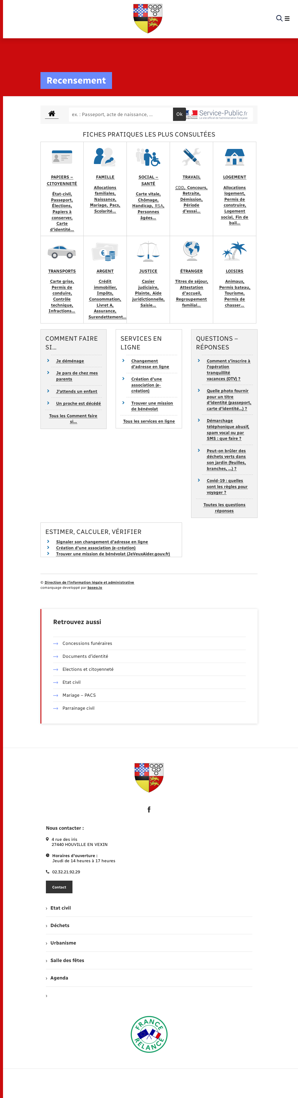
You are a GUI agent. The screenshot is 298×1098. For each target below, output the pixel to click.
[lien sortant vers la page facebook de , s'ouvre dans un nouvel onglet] (149, 809)
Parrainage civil (74, 708)
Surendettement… (107, 317)
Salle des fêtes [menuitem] (65, 960)
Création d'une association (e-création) (146, 385)
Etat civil (67, 682)
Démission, (191, 199)
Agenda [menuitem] (57, 978)
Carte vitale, (148, 194)
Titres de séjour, (191, 281)
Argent (105, 271)
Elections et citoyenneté (83, 669)
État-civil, (62, 194)
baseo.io (95, 587)
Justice (148, 271)
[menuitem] (149, 995)
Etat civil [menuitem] (58, 908)
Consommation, (105, 299)
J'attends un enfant (76, 391)
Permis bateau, (234, 287)
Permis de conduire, (62, 290)
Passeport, (62, 200)
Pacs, (115, 205)
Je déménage (70, 361)
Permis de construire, (235, 202)
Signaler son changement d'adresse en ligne (102, 541)
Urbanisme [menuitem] (61, 943)
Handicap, (143, 205)
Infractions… (62, 311)
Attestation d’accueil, (191, 290)
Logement (234, 177)
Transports (62, 271)
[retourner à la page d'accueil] (148, 19)
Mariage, (99, 205)
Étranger (191, 271)
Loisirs (234, 271)
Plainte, (143, 293)
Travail (191, 177)
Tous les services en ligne (149, 421)
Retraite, (191, 193)
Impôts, (105, 293)
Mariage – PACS (74, 695)
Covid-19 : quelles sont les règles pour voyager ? (227, 486)
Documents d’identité (80, 656)
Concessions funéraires (83, 643)
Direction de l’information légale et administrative (89, 582)
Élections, (62, 205)
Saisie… (148, 305)
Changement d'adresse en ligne (150, 364)
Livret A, (105, 305)
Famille (105, 177)
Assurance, (105, 311)
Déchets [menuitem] (57, 925)
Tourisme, (235, 293)
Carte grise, (62, 281)
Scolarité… (105, 211)
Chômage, (148, 200)
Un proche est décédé (78, 403)
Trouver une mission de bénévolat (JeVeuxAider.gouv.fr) (113, 554)
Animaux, (234, 281)
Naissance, (105, 199)
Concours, (197, 187)
